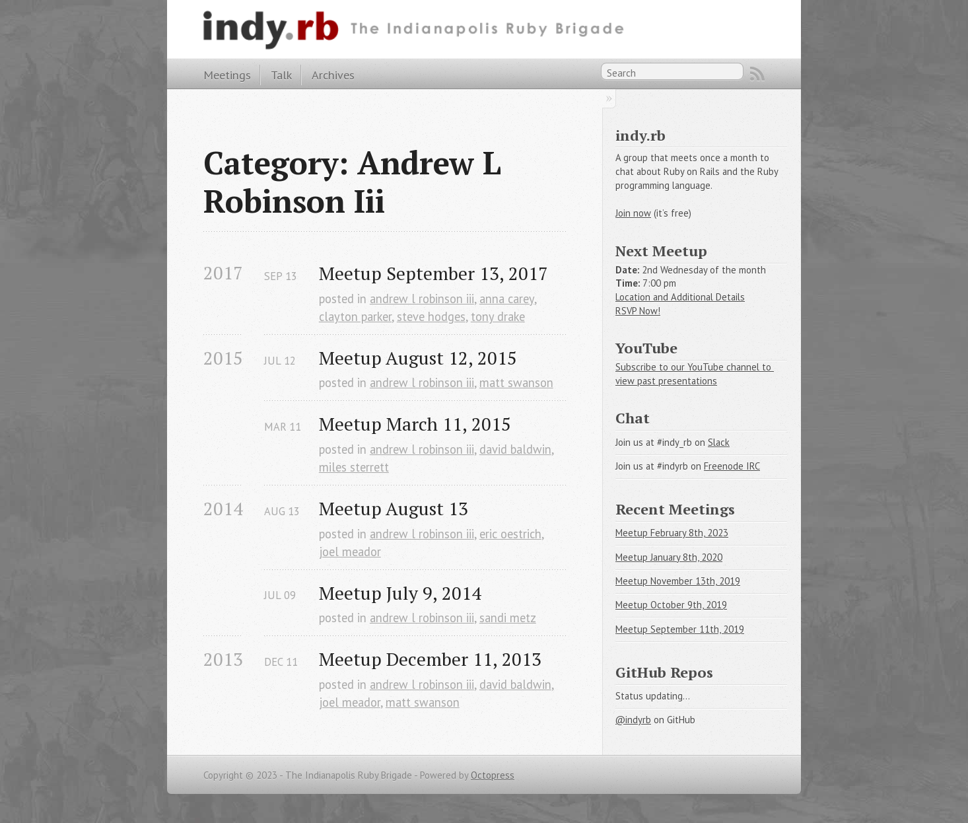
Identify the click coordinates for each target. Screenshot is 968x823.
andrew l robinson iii (422, 298)
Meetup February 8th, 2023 (671, 532)
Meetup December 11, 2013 (430, 659)
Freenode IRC (732, 466)
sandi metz (507, 618)
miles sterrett (354, 467)
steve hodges (431, 316)
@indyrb (633, 719)
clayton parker (355, 316)
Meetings (227, 75)
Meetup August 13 (393, 508)
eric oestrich (510, 534)
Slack (719, 442)
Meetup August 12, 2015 (418, 358)
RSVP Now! (637, 310)
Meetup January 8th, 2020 (668, 557)
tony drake (498, 316)
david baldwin (515, 449)
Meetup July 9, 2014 (400, 593)
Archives (333, 75)
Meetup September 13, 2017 (433, 273)
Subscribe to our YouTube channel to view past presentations (694, 374)
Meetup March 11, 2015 (415, 424)
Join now (633, 213)
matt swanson (516, 382)
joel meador (350, 551)
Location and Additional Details (680, 297)
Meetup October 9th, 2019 (671, 604)
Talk (281, 75)
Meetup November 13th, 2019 (677, 581)
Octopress (492, 775)
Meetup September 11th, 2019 (679, 629)
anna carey (506, 298)
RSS (757, 74)
